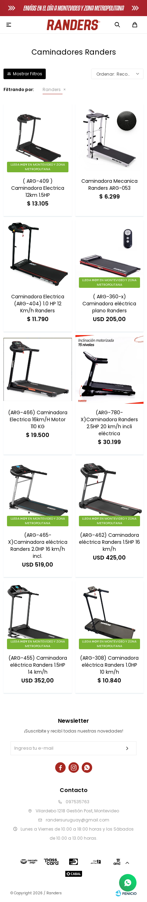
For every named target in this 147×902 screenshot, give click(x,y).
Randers (52, 89)
